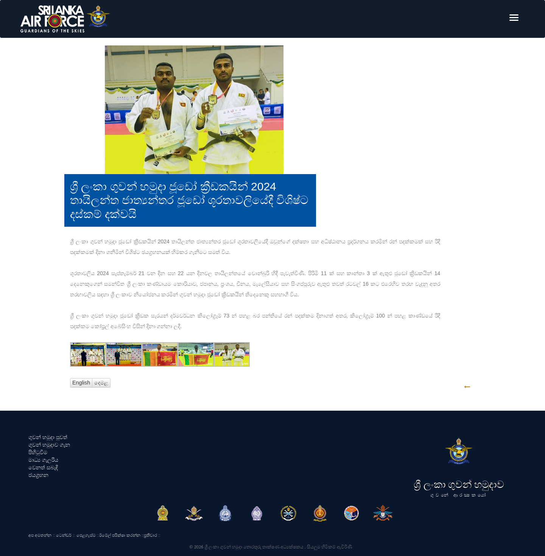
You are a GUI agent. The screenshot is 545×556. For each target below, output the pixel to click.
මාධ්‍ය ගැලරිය (43, 460)
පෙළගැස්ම (86, 535)
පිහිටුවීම (37, 452)
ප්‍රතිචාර (150, 535)
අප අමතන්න (39, 535)
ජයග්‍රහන (38, 475)
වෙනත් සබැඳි (43, 467)
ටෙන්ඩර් (64, 535)
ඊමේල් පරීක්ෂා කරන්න (119, 535)
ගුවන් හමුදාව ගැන (49, 445)
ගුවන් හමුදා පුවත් (47, 437)
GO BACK (490, 387)
